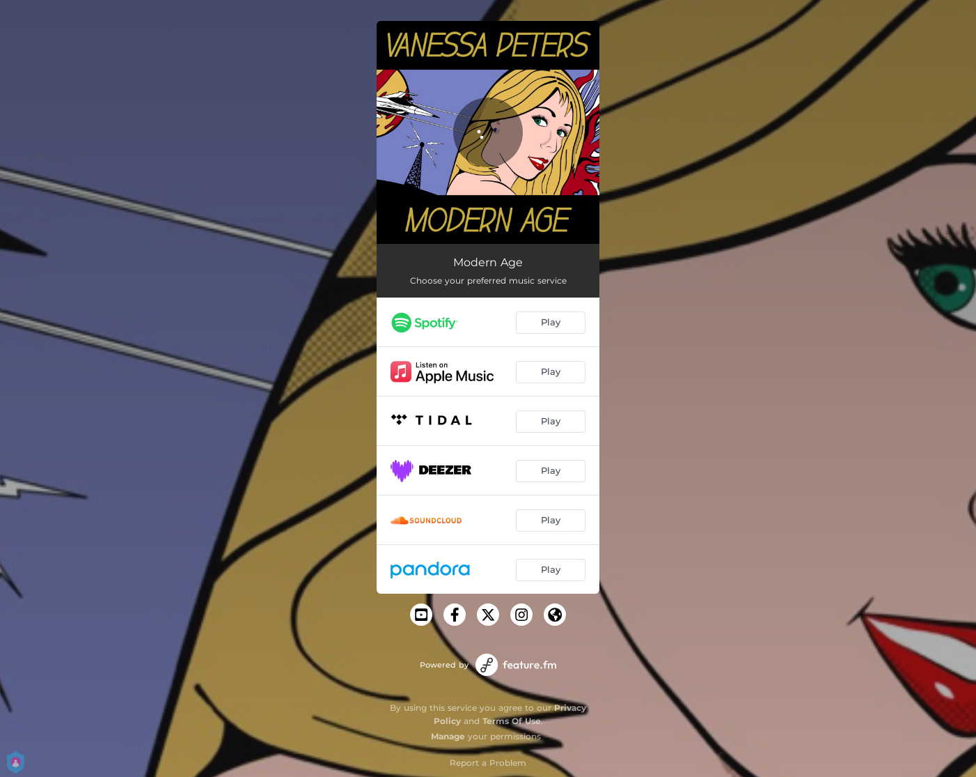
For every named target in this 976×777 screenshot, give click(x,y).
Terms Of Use (511, 721)
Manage (448, 736)
